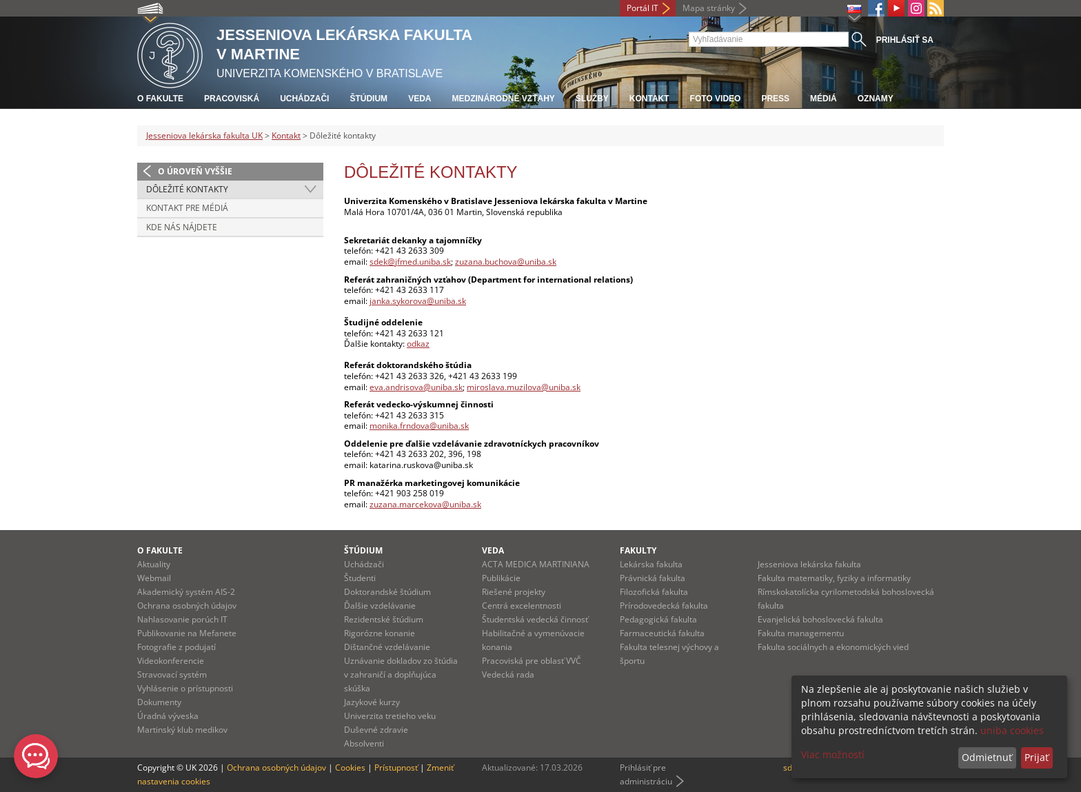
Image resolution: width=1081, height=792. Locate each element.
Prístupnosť (396, 767)
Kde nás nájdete (181, 227)
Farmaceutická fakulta (662, 633)
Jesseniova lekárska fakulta (809, 564)
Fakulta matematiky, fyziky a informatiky (834, 578)
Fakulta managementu (801, 633)
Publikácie (501, 578)
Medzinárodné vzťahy (503, 98)
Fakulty (638, 550)
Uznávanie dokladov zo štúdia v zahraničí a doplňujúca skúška (401, 674)
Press (775, 98)
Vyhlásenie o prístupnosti (185, 688)
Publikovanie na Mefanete (186, 633)
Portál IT (642, 8)
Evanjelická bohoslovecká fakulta (820, 619)
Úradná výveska (168, 716)
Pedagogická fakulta (658, 619)
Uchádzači (304, 98)
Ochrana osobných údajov (186, 605)
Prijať (1036, 757)
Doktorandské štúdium (387, 592)
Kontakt (649, 98)
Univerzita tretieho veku (390, 716)
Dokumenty (159, 702)
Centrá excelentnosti (521, 605)
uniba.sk (465, 504)
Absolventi (364, 743)
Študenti (360, 578)
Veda (419, 98)
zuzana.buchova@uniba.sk (505, 261)
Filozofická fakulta (654, 592)
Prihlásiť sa (904, 40)
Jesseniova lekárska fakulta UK (204, 135)
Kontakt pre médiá (187, 208)
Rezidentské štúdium (383, 619)
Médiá (823, 98)
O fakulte (160, 98)
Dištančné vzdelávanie (387, 647)
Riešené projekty (513, 592)
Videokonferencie (170, 661)
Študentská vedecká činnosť (535, 619)
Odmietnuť (987, 757)
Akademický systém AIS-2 (186, 592)
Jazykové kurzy (372, 702)
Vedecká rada (508, 674)
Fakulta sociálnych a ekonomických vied (833, 647)
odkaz (418, 343)
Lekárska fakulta (651, 564)
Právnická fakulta (652, 578)
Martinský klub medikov (182, 729)
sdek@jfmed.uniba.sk (410, 261)
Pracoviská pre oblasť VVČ (531, 661)
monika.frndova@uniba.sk (419, 425)
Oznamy (875, 98)
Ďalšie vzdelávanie (380, 605)
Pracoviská (231, 98)
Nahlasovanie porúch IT (182, 619)
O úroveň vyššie (195, 171)
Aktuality (153, 564)
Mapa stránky (709, 8)
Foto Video (715, 98)
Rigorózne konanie (379, 633)
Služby (592, 98)
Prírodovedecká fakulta (664, 605)
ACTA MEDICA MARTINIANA (535, 564)
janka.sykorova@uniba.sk (418, 301)
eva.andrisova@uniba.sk (416, 387)
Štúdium (368, 98)
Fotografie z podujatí (176, 647)
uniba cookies (1012, 730)
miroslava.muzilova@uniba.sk (523, 387)
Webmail (154, 578)
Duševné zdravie (376, 729)
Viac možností (833, 754)
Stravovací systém (172, 674)
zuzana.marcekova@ (409, 504)
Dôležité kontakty (187, 189)
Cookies (350, 767)
